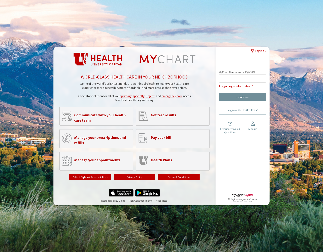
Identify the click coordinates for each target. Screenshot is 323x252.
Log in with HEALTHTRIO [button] (242, 110)
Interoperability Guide (113, 200)
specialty (138, 96)
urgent (150, 96)
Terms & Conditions (179, 177)
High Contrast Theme (140, 200)
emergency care (172, 96)
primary (126, 96)
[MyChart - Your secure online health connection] (135, 59)
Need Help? (162, 200)
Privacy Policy (134, 177)
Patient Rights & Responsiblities (89, 177)
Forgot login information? (236, 86)
